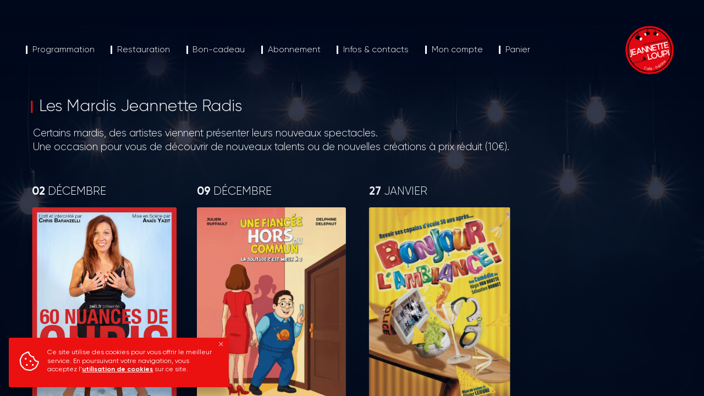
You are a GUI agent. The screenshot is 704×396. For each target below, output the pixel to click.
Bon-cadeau (219, 50)
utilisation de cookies (117, 369)
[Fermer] (221, 344)
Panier (517, 50)
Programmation (63, 50)
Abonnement (294, 50)
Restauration (143, 50)
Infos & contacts (376, 50)
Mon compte (457, 50)
